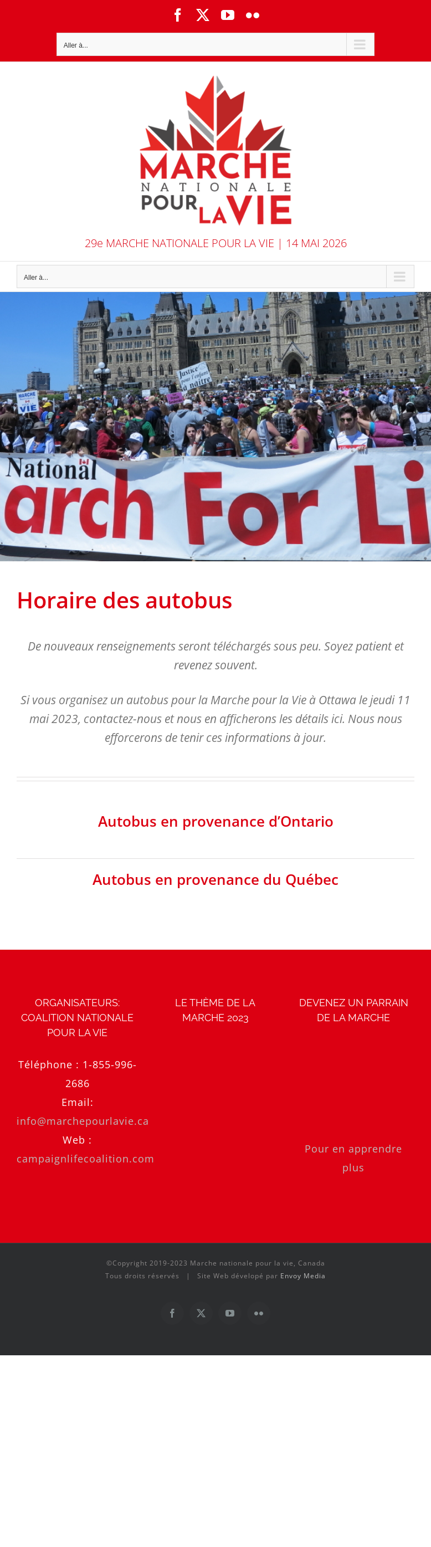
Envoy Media (303, 1275)
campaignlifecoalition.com (86, 1158)
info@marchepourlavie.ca (83, 1121)
